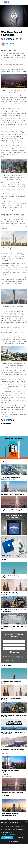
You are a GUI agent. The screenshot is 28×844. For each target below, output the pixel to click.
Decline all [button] (20, 837)
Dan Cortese (9, 43)
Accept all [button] (7, 837)
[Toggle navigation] (25, 2)
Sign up (14, 652)
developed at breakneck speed (10, 203)
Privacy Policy (16, 660)
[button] (14, 834)
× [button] (26, 821)
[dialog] (14, 832)
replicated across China (8, 189)
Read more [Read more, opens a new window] (11, 832)
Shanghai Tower (5, 217)
